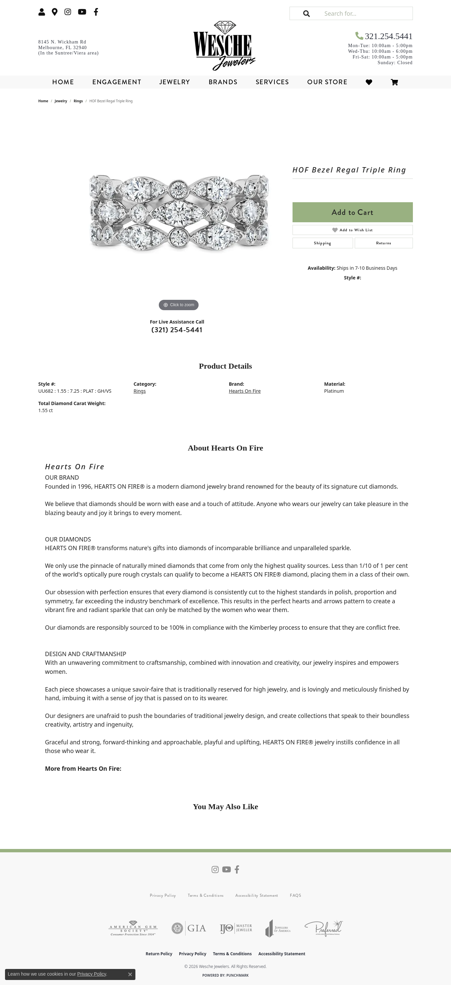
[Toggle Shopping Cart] (395, 82)
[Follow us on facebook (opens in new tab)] (96, 12)
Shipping (323, 243)
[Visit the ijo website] (236, 928)
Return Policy (159, 954)
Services (272, 82)
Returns (383, 243)
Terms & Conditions (206, 895)
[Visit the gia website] (189, 928)
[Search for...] (368, 13)
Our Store (327, 82)
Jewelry (174, 82)
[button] (41, 12)
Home (63, 82)
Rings (78, 101)
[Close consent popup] (130, 974)
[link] (55, 12)
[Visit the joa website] (278, 928)
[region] (179, 212)
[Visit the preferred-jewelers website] (323, 928)
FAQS (295, 895)
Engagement (116, 82)
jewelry (61, 101)
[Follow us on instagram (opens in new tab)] (68, 12)
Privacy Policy (163, 895)
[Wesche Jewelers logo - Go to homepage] (225, 43)
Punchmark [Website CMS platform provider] (237, 975)
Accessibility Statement (256, 895)
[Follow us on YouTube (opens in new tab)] (82, 12)
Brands (223, 82)
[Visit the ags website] (133, 928)
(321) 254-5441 (176, 329)
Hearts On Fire (245, 391)
